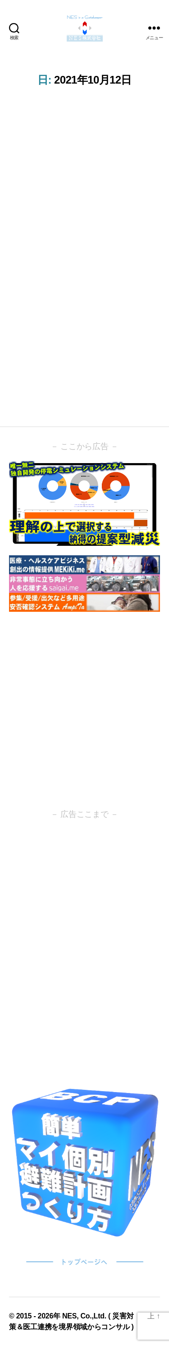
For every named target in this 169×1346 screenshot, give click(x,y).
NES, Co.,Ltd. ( (87, 1316)
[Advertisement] (84, 710)
